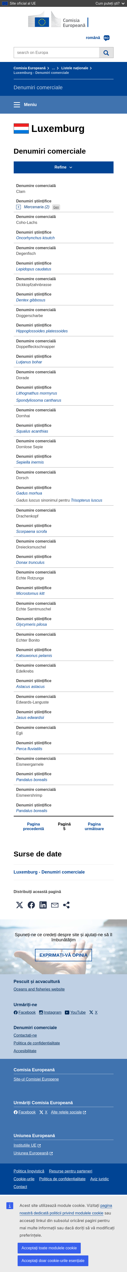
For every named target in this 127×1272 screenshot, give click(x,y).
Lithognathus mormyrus (36, 393)
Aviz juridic (99, 1179)
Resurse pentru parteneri (70, 1171)
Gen (56, 207)
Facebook (25, 1112)
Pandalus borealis (31, 780)
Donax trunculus (30, 562)
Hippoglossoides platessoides (42, 331)
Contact (20, 1187)
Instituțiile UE (25, 1145)
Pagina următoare (94, 826)
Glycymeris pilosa (31, 624)
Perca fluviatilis (29, 749)
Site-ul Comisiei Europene (36, 1079)
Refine (61, 167)
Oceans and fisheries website (39, 989)
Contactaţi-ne (25, 1035)
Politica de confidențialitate (37, 1043)
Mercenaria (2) (36, 207)
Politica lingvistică (29, 1171)
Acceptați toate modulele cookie (49, 1248)
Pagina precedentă (33, 826)
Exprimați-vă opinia (63, 955)
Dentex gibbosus (30, 300)
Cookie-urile (24, 1179)
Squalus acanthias (32, 431)
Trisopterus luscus (86, 500)
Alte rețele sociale (66, 1112)
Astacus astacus (30, 687)
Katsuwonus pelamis (34, 656)
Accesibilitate (25, 1051)
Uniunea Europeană (31, 1153)
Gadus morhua (29, 493)
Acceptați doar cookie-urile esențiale (53, 1261)
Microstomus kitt (30, 593)
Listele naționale (74, 68)
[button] (19, 905)
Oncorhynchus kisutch (35, 238)
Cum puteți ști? (110, 3)
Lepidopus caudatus (33, 269)
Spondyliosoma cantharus (38, 400)
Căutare (106, 52)
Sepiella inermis (30, 462)
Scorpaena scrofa (31, 531)
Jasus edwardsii (30, 718)
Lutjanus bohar (29, 362)
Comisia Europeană (30, 68)
